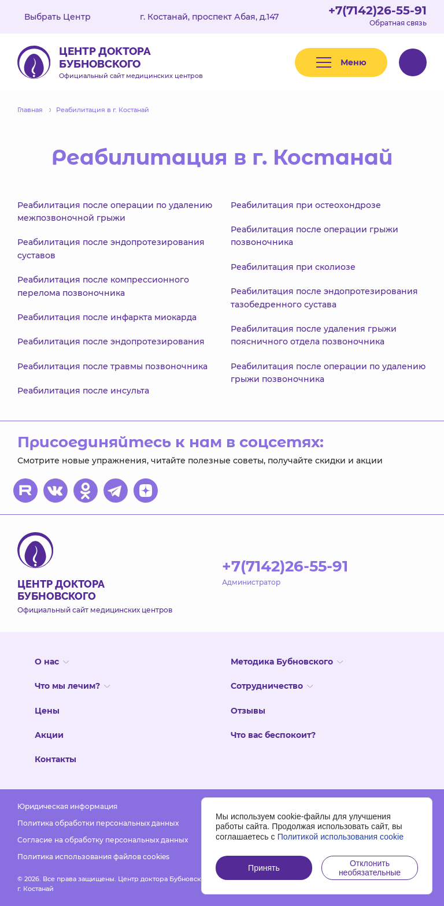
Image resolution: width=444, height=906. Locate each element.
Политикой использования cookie (341, 836)
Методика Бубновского (287, 661)
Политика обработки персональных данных (98, 823)
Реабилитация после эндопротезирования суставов (111, 248)
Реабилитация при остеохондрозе (306, 205)
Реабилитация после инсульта (83, 390)
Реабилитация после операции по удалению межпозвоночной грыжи (114, 211)
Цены (47, 711)
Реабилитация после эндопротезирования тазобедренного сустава (324, 297)
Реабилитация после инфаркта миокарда (107, 317)
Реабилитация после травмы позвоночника (112, 366)
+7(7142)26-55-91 (377, 10)
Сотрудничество (272, 686)
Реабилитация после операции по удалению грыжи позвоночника (328, 372)
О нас (52, 661)
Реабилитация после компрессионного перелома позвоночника (103, 286)
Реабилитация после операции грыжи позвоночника (314, 235)
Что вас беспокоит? (273, 735)
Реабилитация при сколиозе (293, 267)
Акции (49, 735)
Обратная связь (398, 22)
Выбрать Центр (66, 17)
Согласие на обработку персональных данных (102, 840)
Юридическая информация (67, 806)
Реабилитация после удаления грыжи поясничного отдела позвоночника (314, 335)
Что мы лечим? (72, 686)
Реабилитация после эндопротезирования (111, 341)
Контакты (55, 759)
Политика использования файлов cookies (93, 856)
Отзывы (248, 711)
